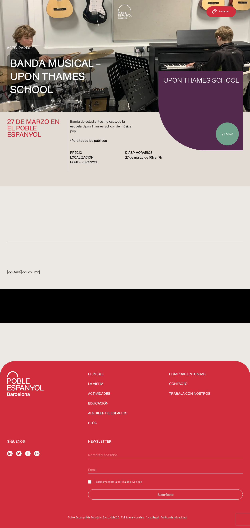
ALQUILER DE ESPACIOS (107, 413)
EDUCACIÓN (98, 403)
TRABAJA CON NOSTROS (189, 394)
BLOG (92, 423)
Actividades (18, 47)
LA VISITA (95, 384)
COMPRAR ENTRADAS (187, 374)
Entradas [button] (220, 12)
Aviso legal (152, 517)
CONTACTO (178, 384)
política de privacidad (129, 481)
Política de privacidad (174, 517)
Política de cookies (132, 517)
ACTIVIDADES (99, 394)
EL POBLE (96, 374)
